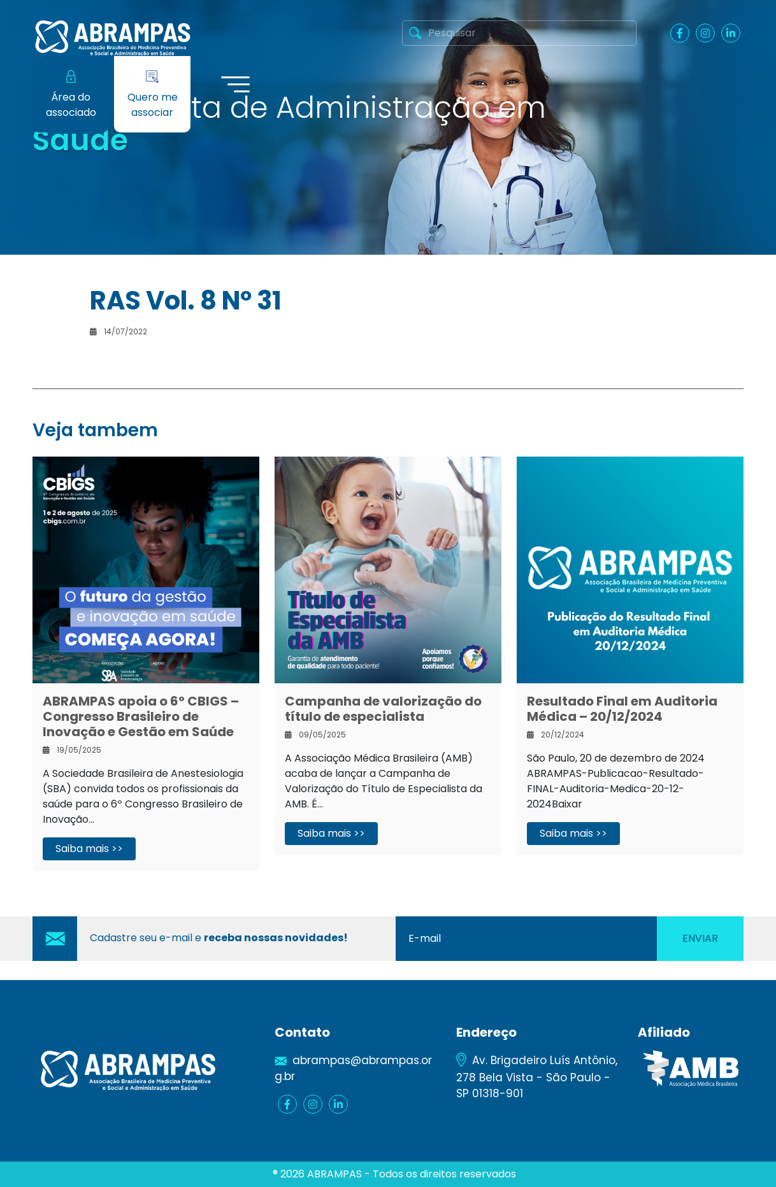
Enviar (700, 938)
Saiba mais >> (89, 848)
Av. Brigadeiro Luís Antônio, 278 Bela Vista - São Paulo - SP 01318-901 (536, 1077)
